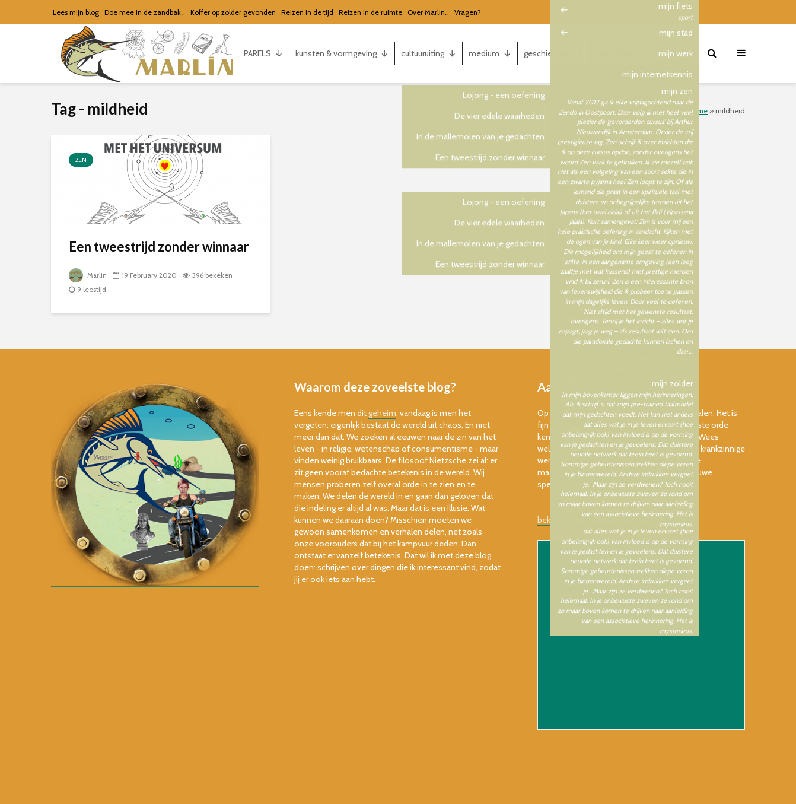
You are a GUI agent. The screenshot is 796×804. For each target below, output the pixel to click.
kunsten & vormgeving (342, 53)
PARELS (263, 53)
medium (490, 53)
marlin (675, 53)
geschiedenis (554, 53)
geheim (382, 413)
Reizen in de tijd (307, 12)
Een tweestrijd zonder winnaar (159, 247)
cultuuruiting (428, 53)
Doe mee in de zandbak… (144, 12)
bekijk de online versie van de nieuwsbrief (612, 519)
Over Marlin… (428, 12)
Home (697, 110)
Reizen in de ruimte (370, 12)
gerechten (621, 53)
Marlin (88, 275)
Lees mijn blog (76, 12)
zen (81, 160)
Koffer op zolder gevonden (233, 12)
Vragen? (467, 12)
